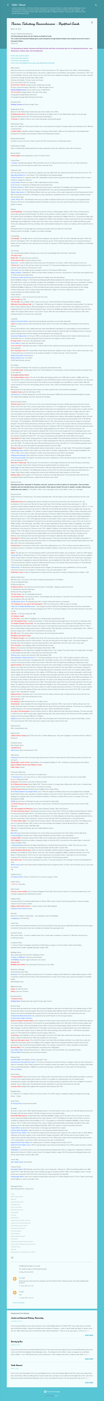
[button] (92, 22)
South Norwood (16, 1365)
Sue (20, 1278)
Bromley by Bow (16, 1341)
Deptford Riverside (48, 63)
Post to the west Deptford (19, 58)
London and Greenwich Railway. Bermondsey (27, 1318)
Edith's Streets (18, 4)
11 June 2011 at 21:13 (26, 1298)
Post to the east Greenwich (20, 61)
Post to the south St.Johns (20, 56)
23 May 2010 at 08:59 (26, 1272)
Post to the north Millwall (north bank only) (25, 63)
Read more (89, 1335)
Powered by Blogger (52, 1392)
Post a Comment (18, 1303)
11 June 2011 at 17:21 (26, 1286)
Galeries (56, 1395)
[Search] (96, 5)
